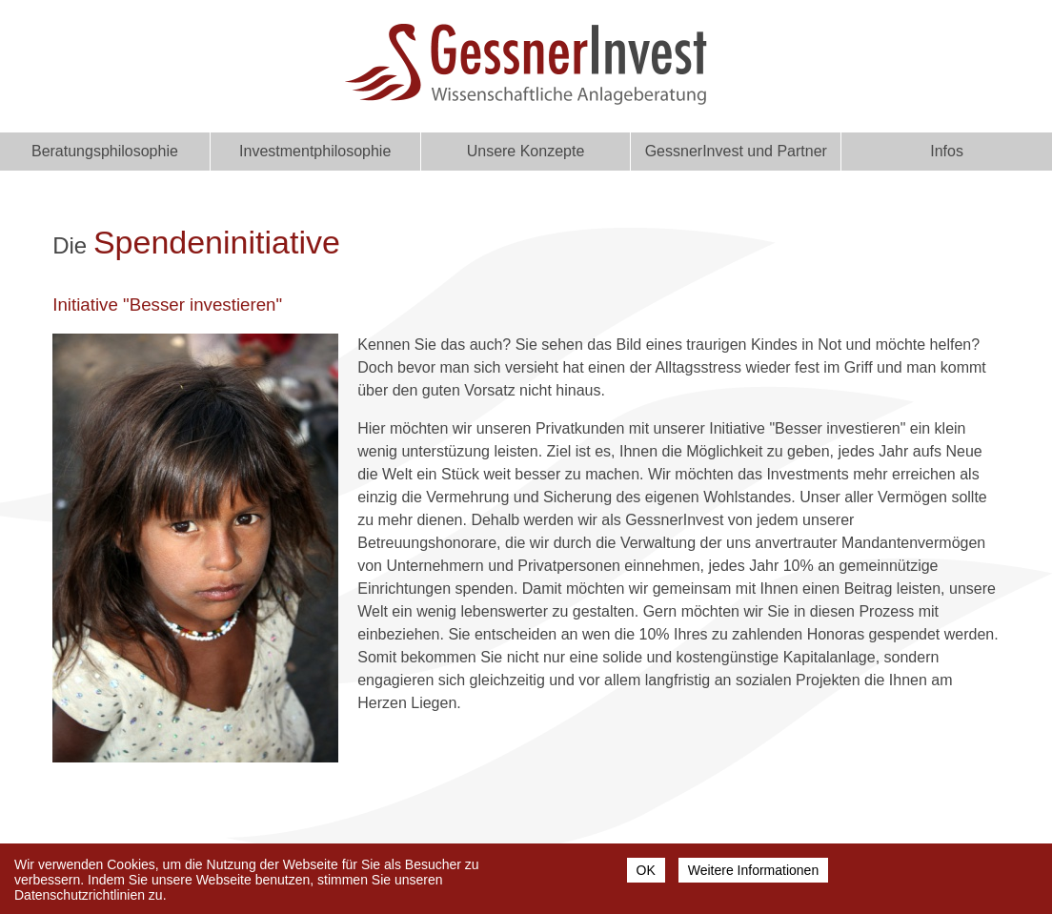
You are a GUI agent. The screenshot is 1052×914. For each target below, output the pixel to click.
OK (646, 873)
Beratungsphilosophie (104, 151)
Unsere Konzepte (526, 151)
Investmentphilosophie (315, 151)
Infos (946, 151)
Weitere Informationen (753, 873)
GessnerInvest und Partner (736, 151)
